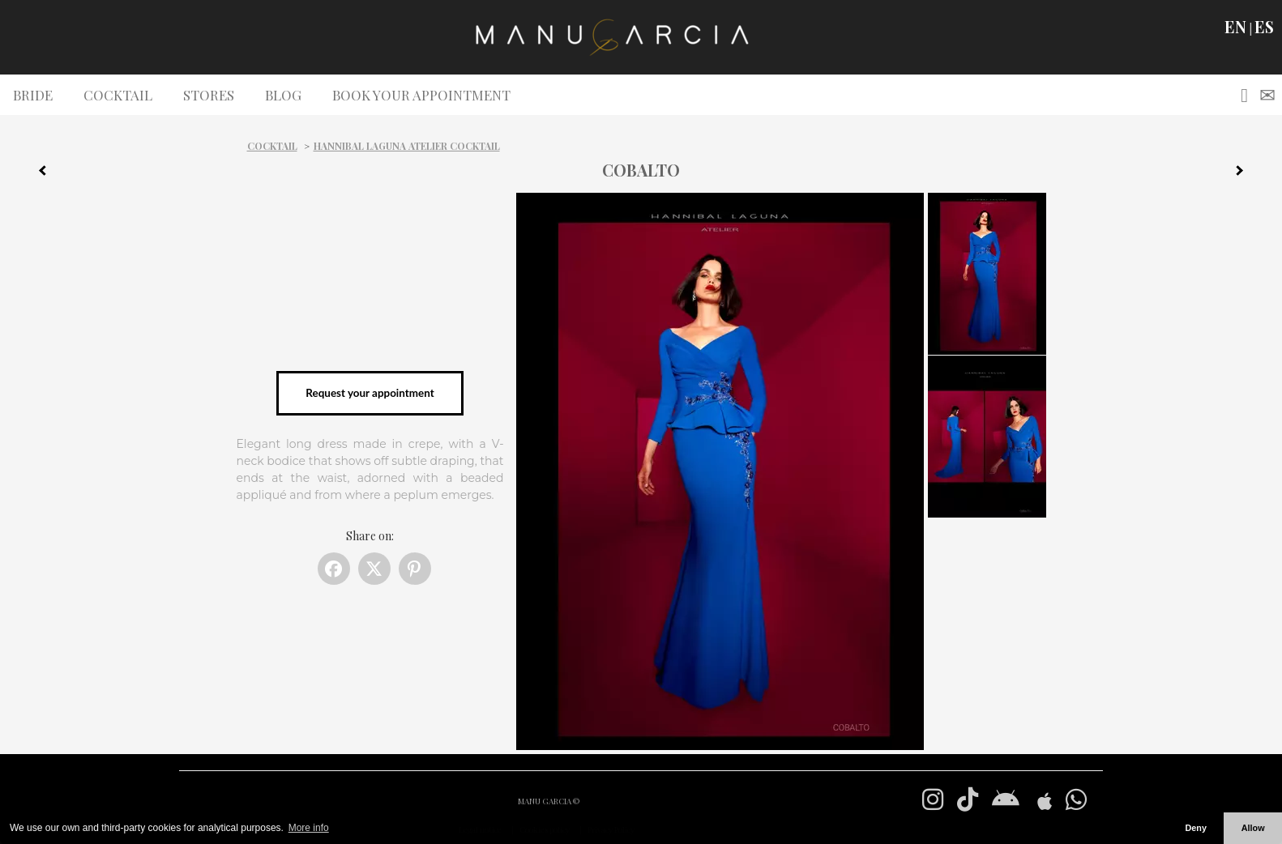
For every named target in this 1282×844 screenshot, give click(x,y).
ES (1264, 26)
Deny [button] (1195, 828)
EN (1235, 26)
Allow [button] (1253, 828)
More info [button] (308, 827)
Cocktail (272, 145)
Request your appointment (370, 392)
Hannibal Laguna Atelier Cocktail (407, 145)
